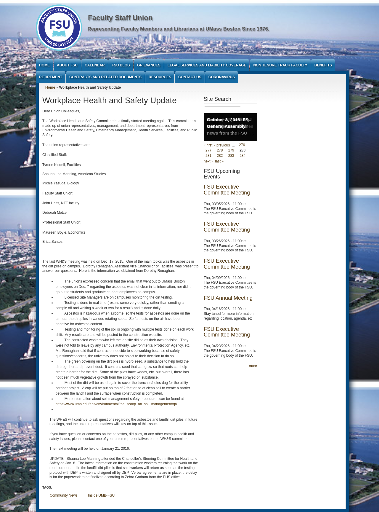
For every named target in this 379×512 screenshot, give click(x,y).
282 (220, 156)
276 (242, 145)
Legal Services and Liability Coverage (207, 65)
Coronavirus (221, 77)
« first (208, 145)
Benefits (323, 65)
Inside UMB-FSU (101, 495)
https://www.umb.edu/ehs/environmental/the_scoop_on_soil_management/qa (116, 404)
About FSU (67, 65)
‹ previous (222, 145)
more (253, 366)
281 (208, 156)
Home (44, 65)
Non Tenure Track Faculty (280, 65)
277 (208, 151)
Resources (160, 77)
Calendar (95, 65)
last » (219, 161)
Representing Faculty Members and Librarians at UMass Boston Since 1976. (178, 29)
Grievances (148, 65)
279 (231, 151)
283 (231, 156)
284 (242, 156)
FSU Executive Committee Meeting (227, 190)
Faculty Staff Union (120, 18)
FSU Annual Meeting (228, 298)
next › (208, 161)
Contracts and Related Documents (105, 77)
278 (220, 151)
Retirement (50, 77)
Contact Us (189, 77)
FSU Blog (121, 65)
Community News (64, 495)
